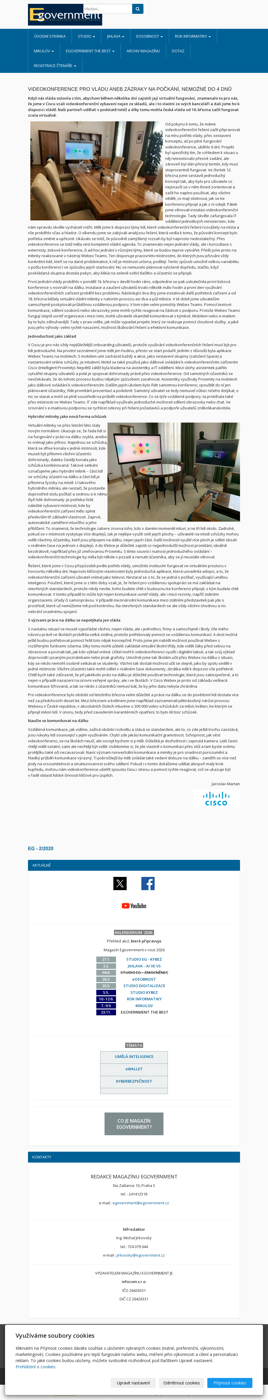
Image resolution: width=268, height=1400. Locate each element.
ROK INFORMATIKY (193, 36)
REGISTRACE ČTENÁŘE (55, 65)
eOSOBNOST (149, 36)
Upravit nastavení (133, 1383)
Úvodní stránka (50, 36)
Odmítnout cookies (181, 1383)
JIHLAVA (115, 36)
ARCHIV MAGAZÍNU (143, 50)
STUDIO (86, 36)
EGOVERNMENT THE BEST (90, 50)
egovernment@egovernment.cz (141, 1202)
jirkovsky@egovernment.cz (141, 1255)
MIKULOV (44, 50)
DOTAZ (178, 50)
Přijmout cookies (230, 1383)
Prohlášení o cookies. (36, 1366)
